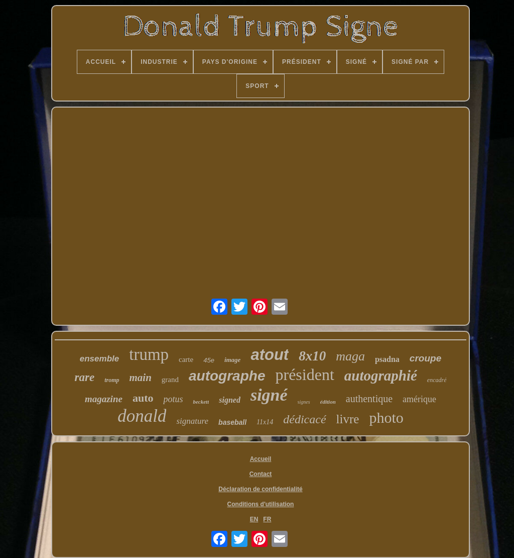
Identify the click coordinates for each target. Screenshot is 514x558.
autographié (380, 375)
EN (254, 519)
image (232, 359)
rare (85, 377)
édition (328, 402)
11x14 (264, 422)
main (141, 377)
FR (267, 519)
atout (269, 354)
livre (347, 419)
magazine (103, 399)
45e (208, 360)
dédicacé (304, 419)
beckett (201, 402)
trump (149, 354)
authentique (369, 398)
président (304, 374)
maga (350, 356)
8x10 (312, 355)
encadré (437, 380)
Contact (260, 474)
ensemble (99, 358)
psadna (387, 359)
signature (192, 421)
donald (141, 416)
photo (386, 417)
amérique (419, 399)
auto (143, 398)
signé (269, 395)
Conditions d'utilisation (260, 504)
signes (304, 402)
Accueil (261, 458)
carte (186, 359)
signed (229, 400)
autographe (227, 376)
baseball (232, 422)
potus (173, 399)
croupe (425, 358)
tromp (111, 380)
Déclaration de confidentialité (260, 489)
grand (170, 380)
